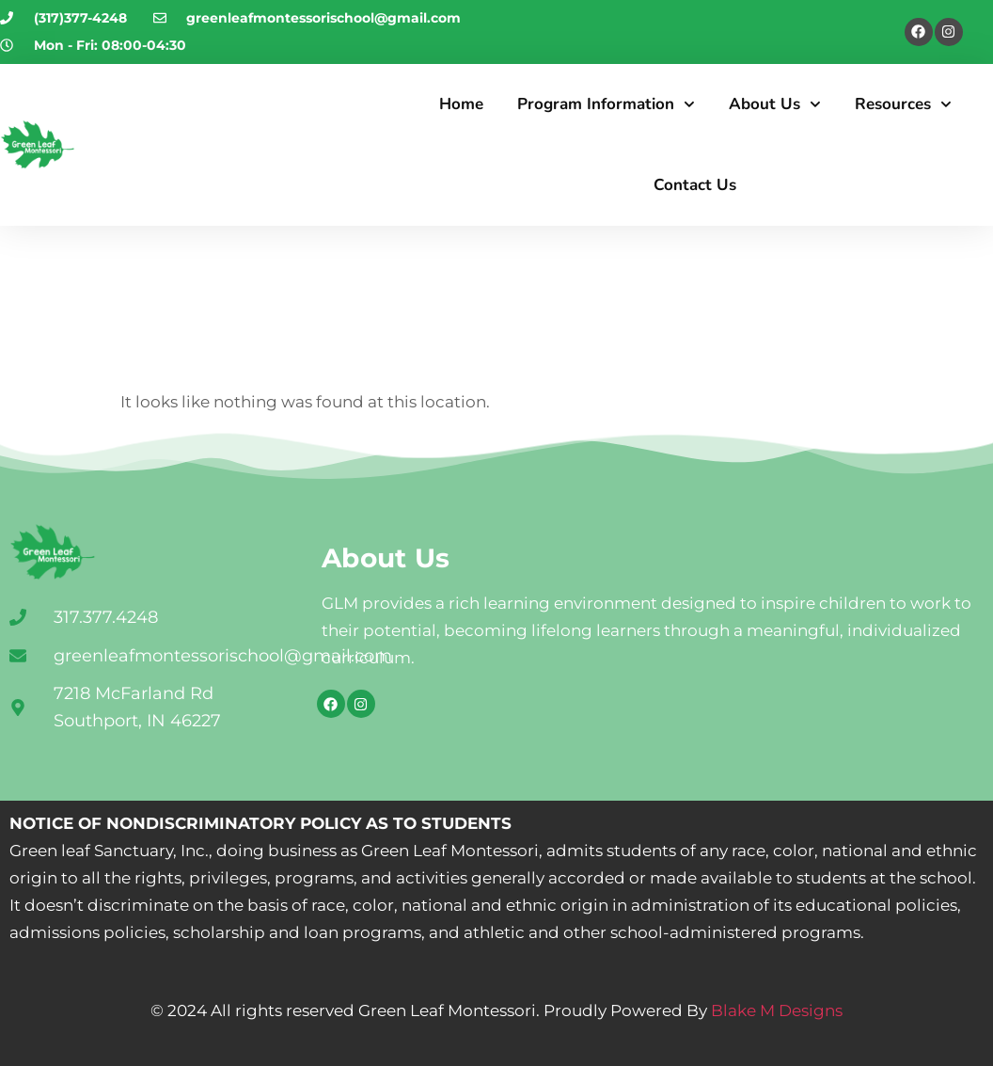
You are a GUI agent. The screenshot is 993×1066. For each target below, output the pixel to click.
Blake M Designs (775, 1010)
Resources (903, 104)
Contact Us (695, 185)
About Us (775, 104)
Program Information (606, 104)
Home (461, 104)
